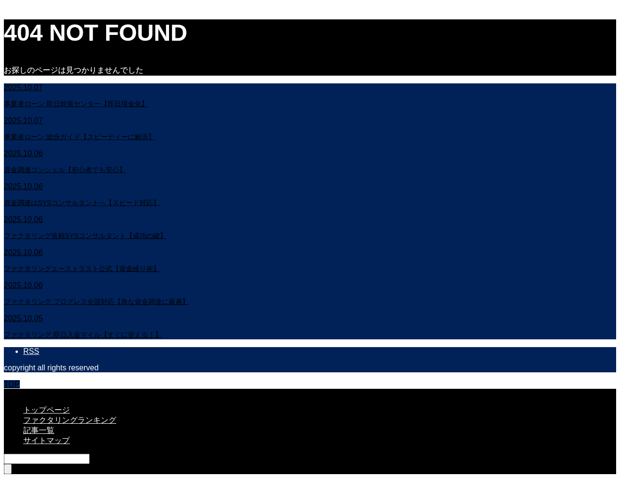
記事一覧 (38, 430)
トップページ (46, 410)
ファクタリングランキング (69, 420)
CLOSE (17, 393)
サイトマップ (46, 440)
